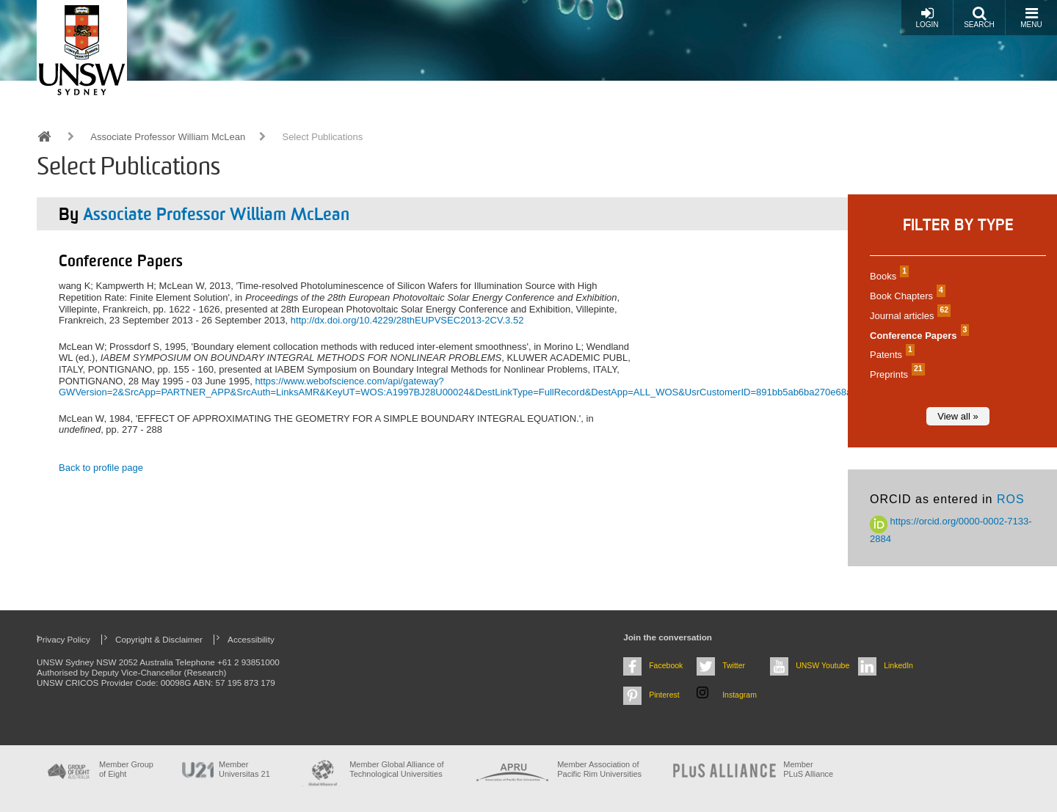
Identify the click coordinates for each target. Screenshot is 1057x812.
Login (926, 17)
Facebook (666, 665)
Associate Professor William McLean (167, 136)
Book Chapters (906, 295)
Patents (890, 354)
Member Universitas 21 (244, 769)
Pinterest (664, 694)
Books (887, 276)
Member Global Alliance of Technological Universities (396, 769)
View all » (957, 416)
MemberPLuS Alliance (808, 769)
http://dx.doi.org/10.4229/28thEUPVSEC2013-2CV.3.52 (407, 320)
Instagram (739, 694)
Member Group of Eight (126, 769)
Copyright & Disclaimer (159, 639)
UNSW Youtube (822, 665)
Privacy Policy (63, 639)
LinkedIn (898, 665)
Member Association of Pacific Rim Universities (599, 769)
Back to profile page (101, 467)
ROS (1011, 499)
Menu (1031, 17)
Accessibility (251, 639)
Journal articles (908, 315)
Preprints (895, 374)
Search (979, 17)
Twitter (733, 665)
